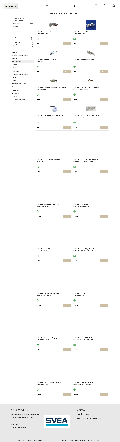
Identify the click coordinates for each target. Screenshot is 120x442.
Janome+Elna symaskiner (20, 74)
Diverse (14, 52)
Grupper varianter (19, 18)
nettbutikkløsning (78, 440)
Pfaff (14, 77)
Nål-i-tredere (16, 61)
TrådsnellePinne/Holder (19, 99)
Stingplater (15, 90)
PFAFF (16, 44)
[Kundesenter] (96, 5)
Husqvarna (18, 40)
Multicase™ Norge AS (93, 440)
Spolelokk (15, 87)
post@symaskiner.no (20, 431)
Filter (38, 17)
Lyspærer (15, 58)
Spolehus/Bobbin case (19, 84)
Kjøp (66, 44)
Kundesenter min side (89, 418)
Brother (15, 68)
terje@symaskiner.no (20, 427)
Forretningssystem (67, 440)
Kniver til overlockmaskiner (20, 55)
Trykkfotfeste (16, 96)
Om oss (81, 409)
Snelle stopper (16, 93)
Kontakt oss (83, 414)
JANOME (17, 42)
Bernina (17, 38)
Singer (17, 46)
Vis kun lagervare (19, 20)
